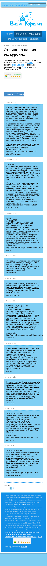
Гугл (24, 67)
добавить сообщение (14, 94)
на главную (5, 4)
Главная (6, 45)
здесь (30, 63)
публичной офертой (20, 504)
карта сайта (12, 4)
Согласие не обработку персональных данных (26, 537)
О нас (9, 34)
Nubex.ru (24, 547)
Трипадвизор (18, 65)
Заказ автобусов (17, 39)
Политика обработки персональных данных (24, 532)
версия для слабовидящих (21, 4)
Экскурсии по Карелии (27, 34)
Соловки (34, 39)
